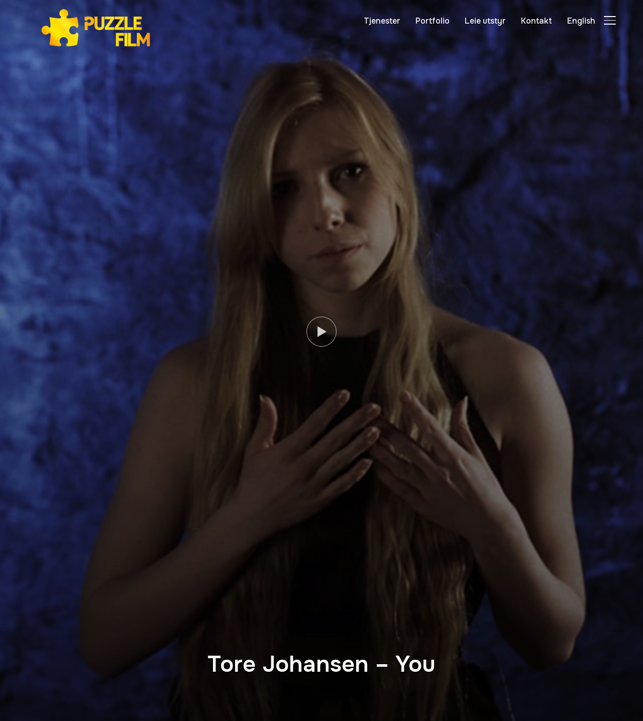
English (581, 21)
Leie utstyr (485, 21)
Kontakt (536, 21)
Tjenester (382, 21)
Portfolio (432, 21)
